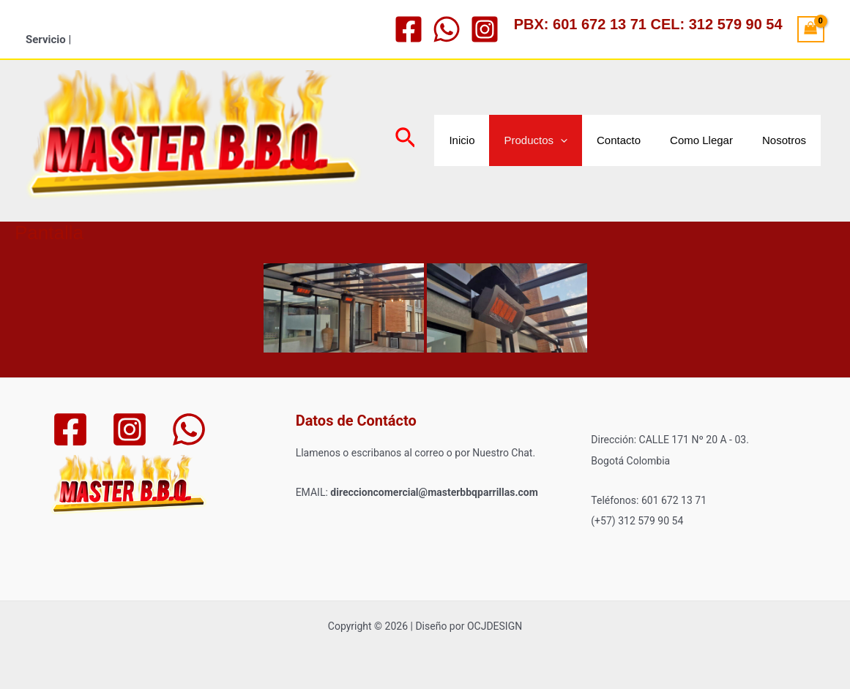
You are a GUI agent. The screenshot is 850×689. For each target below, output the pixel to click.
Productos (535, 140)
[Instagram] (484, 29)
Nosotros (784, 140)
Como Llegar (701, 140)
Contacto (619, 140)
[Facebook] (408, 29)
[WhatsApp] (446, 29)
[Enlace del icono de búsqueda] (406, 140)
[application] (560, 140)
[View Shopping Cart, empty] (810, 29)
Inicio (461, 140)
